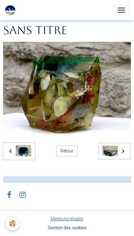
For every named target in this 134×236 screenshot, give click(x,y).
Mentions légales (67, 218)
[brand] (11, 10)
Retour (67, 150)
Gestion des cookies (67, 227)
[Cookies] (12, 223)
